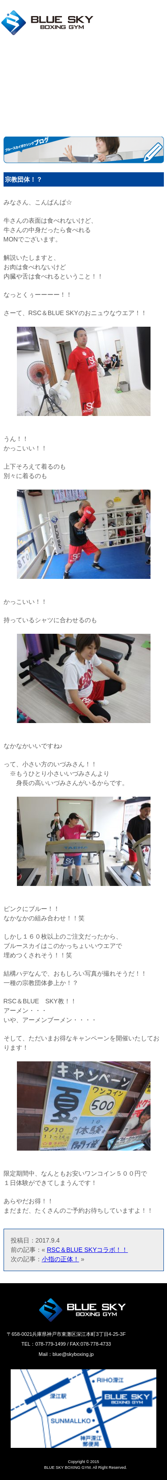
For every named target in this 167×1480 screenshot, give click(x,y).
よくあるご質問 (23, 99)
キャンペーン (20, 84)
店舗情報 (13, 55)
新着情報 (97, 70)
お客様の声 (100, 99)
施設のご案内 (104, 55)
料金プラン (16, 70)
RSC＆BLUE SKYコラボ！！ (87, 1249)
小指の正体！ (60, 1259)
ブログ (94, 84)
